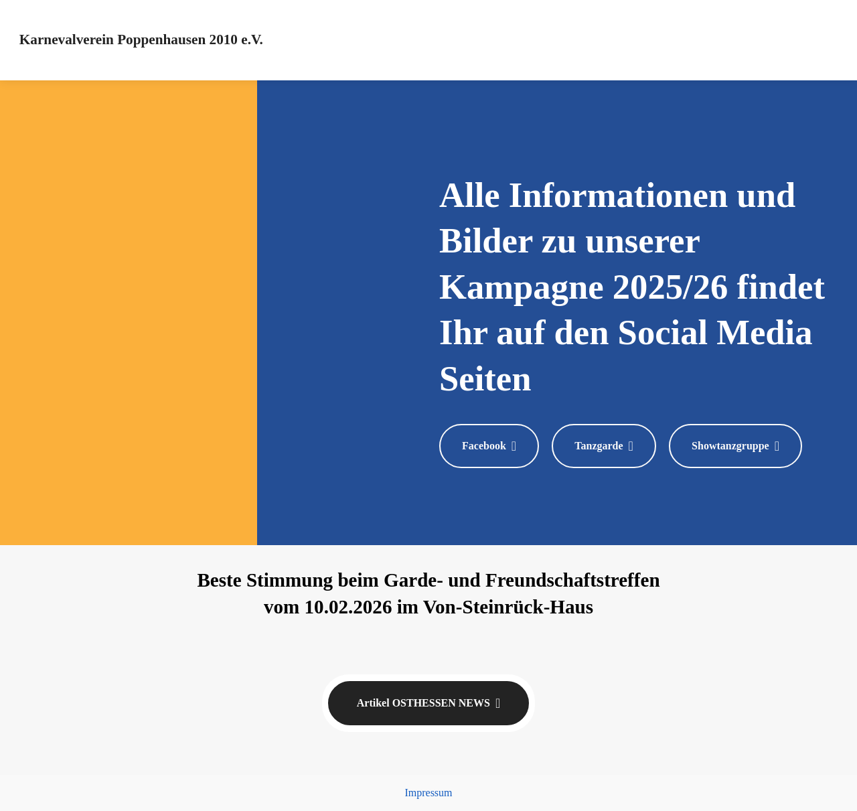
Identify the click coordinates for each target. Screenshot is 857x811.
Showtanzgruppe (735, 446)
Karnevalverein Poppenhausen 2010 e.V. (141, 39)
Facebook (489, 446)
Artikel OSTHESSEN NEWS (428, 703)
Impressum (428, 792)
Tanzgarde (603, 446)
